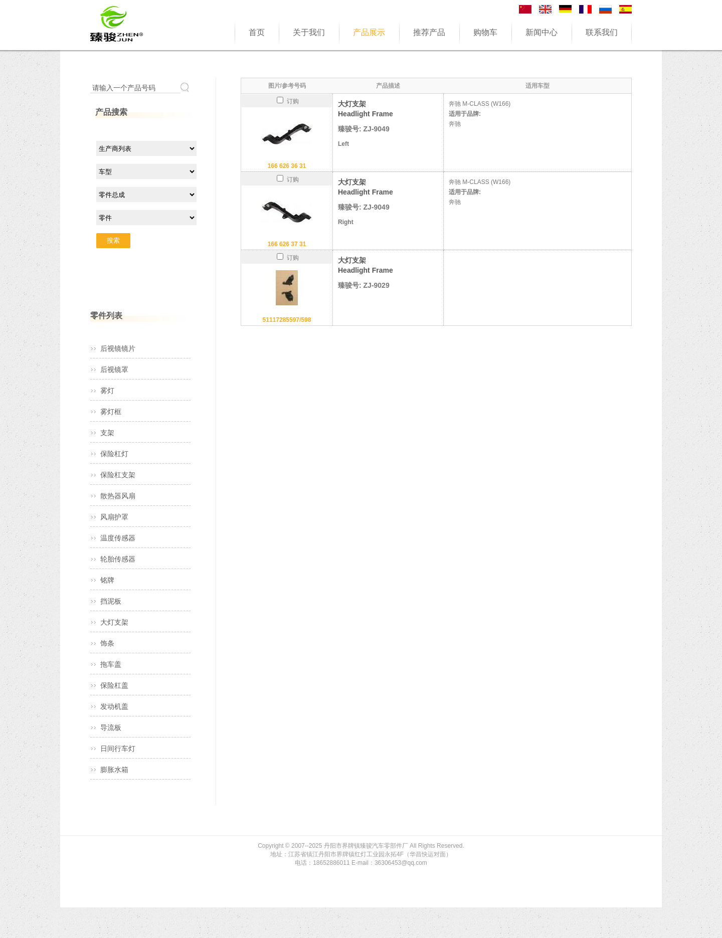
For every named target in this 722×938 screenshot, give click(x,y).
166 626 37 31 (287, 244)
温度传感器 (117, 538)
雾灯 (107, 391)
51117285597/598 (287, 319)
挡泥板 (110, 601)
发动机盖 (114, 706)
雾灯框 (110, 412)
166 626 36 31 (287, 165)
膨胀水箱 (114, 770)
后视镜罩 (114, 369)
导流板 (110, 727)
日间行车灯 (117, 748)
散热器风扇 (117, 496)
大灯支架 (114, 622)
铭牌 (107, 580)
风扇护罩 (114, 517)
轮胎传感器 (117, 559)
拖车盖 (110, 664)
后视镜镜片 (117, 348)
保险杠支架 (117, 475)
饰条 (107, 643)
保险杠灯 (114, 454)
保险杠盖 (114, 685)
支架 (107, 433)
